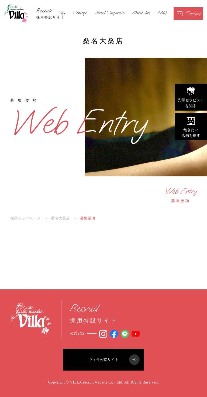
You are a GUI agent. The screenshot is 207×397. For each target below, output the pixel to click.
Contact (189, 13)
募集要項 (181, 195)
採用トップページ (25, 218)
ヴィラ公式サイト (114, 359)
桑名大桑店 (60, 218)
